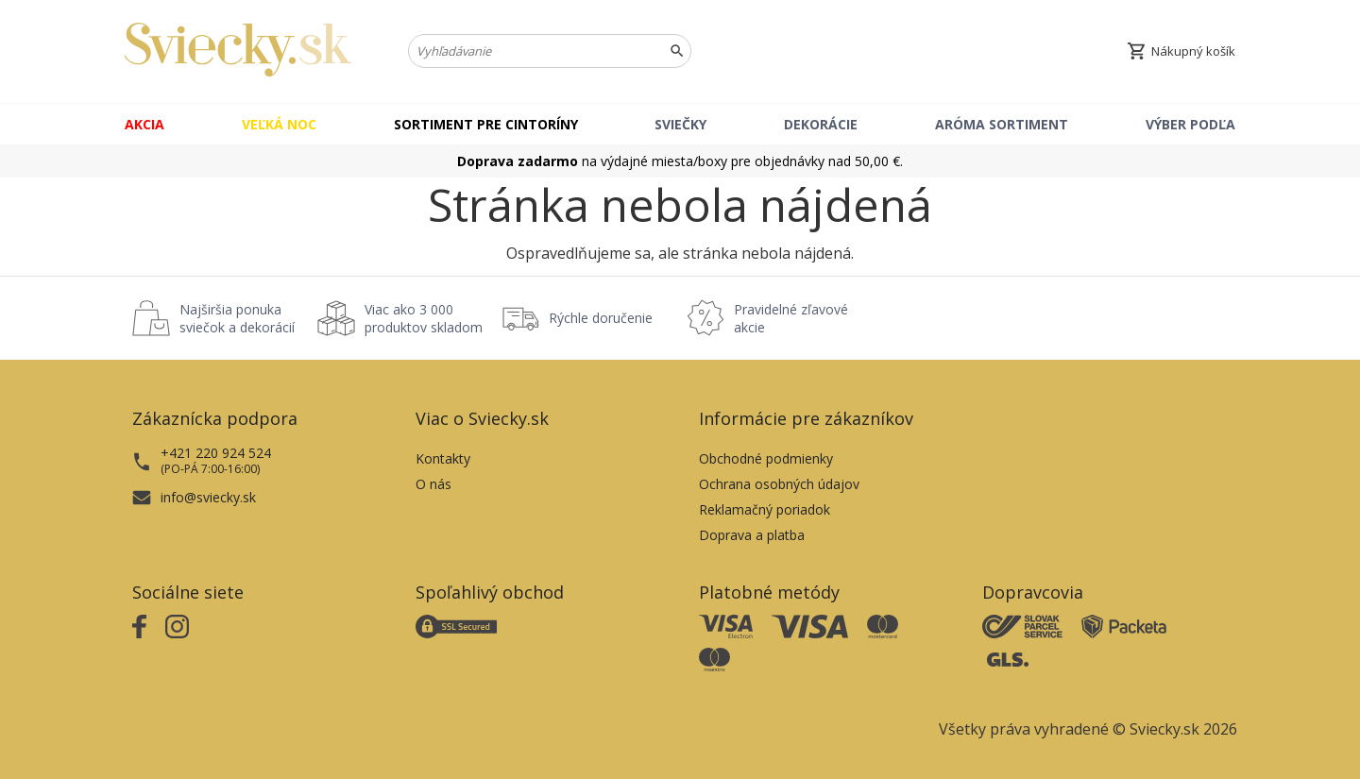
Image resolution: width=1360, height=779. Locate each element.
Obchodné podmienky (766, 458)
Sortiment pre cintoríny (486, 124)
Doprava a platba (752, 535)
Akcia (144, 124)
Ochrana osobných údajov (779, 484)
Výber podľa (1190, 124)
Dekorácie (821, 124)
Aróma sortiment (1001, 124)
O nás (433, 484)
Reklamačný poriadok (764, 509)
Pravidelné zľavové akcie (791, 318)
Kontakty (443, 458)
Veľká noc (279, 124)
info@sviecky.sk (208, 497)
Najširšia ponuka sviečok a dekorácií (237, 318)
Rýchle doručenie (601, 318)
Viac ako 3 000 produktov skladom (424, 318)
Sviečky (680, 124)
